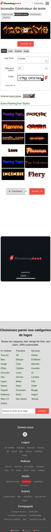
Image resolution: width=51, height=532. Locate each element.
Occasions (28, 497)
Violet (34, 386)
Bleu (3, 359)
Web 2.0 (5, 399)
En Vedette (6, 351)
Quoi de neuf (40, 497)
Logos (25, 442)
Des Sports (21, 399)
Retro (18, 394)
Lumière (35, 377)
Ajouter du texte (12, 481)
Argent (34, 394)
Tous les (5, 355)
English (14, 530)
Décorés (35, 364)
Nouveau (35, 351)
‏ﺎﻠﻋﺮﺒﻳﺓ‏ (26, 530)
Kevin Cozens (15, 96)
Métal (18, 381)
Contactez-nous (37, 519)
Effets (3, 368)
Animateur (24, 485)
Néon (18, 386)
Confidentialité (35, 515)
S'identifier (39, 3)
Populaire (20, 351)
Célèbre (20, 368)
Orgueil (4, 390)
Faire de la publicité (12, 519)
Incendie (33, 60)
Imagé (4, 364)
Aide (19, 497)
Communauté (9, 497)
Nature (4, 386)
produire (42, 411)
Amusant (5, 373)
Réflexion (5, 394)
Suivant (26, 44)
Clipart (24, 500)
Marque (19, 359)
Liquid (4, 381)
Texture (34, 399)
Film (33, 381)
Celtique (41, 470)
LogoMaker (38, 481)
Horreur (19, 377)
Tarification (33, 512)
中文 (36, 530)
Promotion (21, 390)
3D (17, 355)
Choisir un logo (7, 14)
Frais (18, 364)
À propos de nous (18, 512)
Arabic (18, 470)
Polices (25, 461)
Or (32, 373)
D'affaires (35, 359)
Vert (2, 377)
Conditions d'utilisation (17, 515)
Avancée (9, 85)
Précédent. (15, 191)
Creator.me (26, 481)
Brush (26, 470)
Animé (34, 355)
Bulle (33, 470)
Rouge (34, 390)
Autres (4, 403)
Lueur (19, 373)
